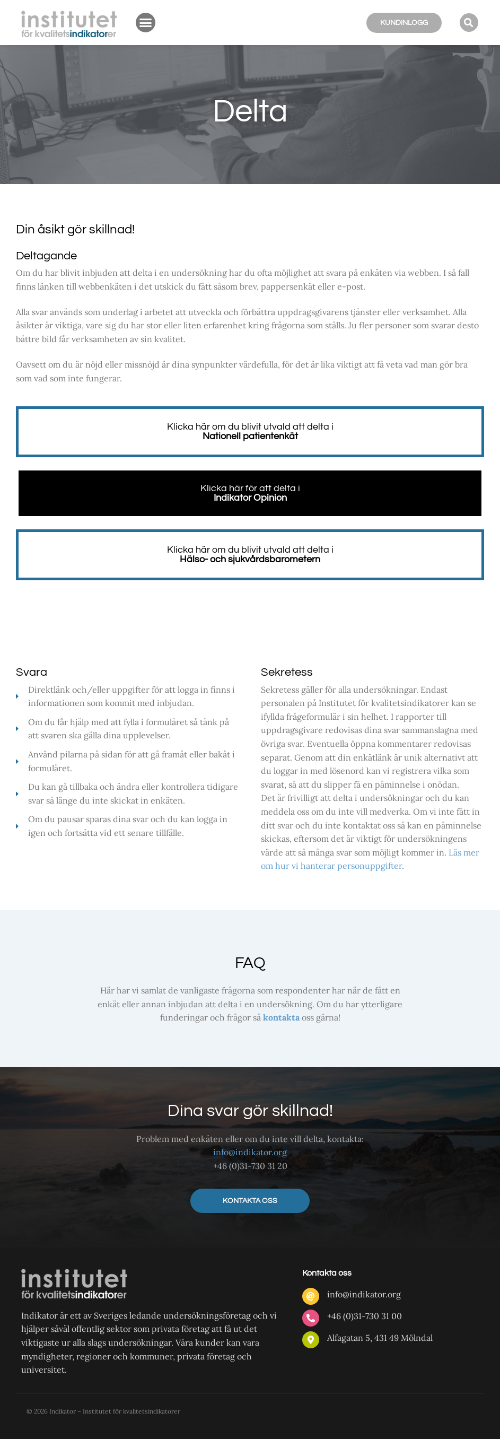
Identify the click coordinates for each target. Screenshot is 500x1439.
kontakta (281, 1017)
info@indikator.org (250, 1152)
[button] (146, 23)
